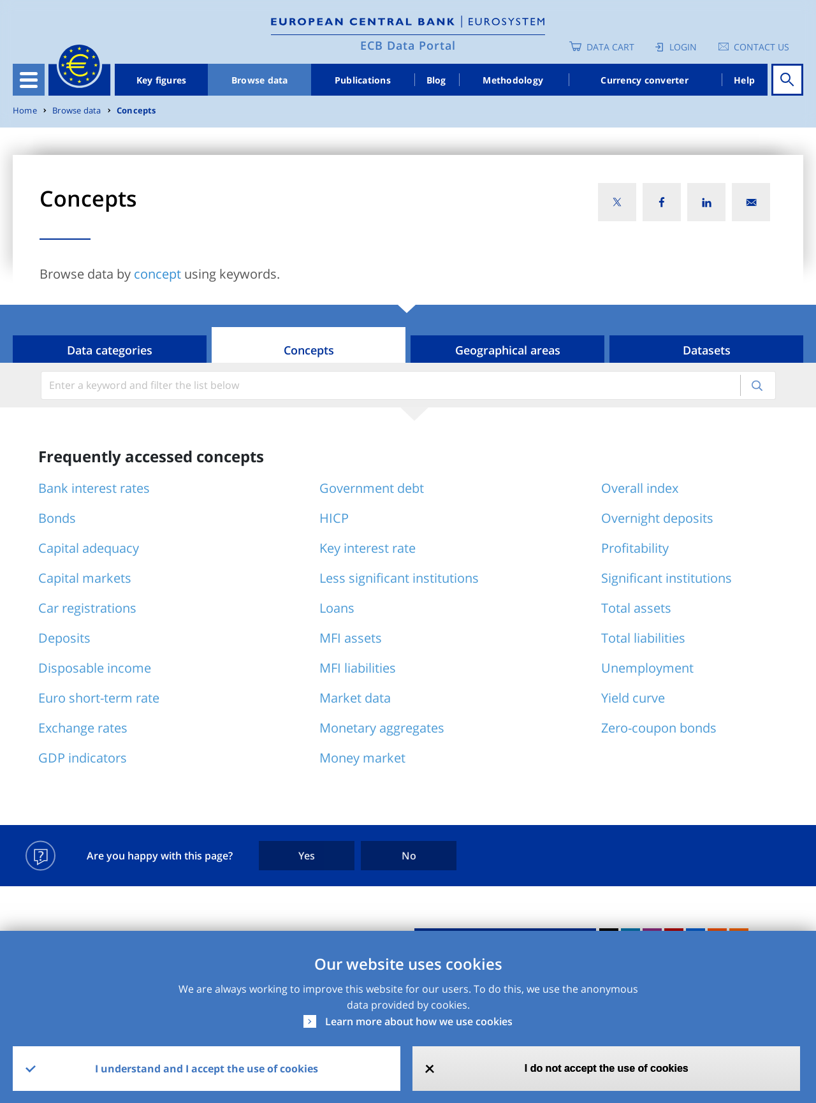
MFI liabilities (357, 667)
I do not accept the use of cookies (606, 1068)
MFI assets (350, 637)
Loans (336, 608)
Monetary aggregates (381, 727)
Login (683, 47)
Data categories (109, 350)
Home (25, 110)
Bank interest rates (94, 488)
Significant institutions (666, 578)
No (409, 856)
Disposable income (94, 667)
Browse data (259, 80)
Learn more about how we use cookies (419, 1021)
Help (744, 80)
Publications (363, 80)
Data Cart (610, 47)
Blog (436, 80)
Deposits (64, 637)
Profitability (635, 548)
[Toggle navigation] (29, 80)
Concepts (136, 110)
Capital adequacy (88, 548)
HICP (334, 518)
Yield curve (633, 697)
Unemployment (647, 667)
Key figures (161, 80)
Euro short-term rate (98, 697)
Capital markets (84, 578)
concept (157, 273)
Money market (362, 757)
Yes (306, 856)
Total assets (636, 608)
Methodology (513, 80)
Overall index (639, 488)
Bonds (57, 518)
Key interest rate (367, 548)
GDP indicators (82, 757)
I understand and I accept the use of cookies (206, 1069)
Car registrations (87, 608)
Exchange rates (82, 727)
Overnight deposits (657, 518)
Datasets (707, 350)
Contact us (761, 47)
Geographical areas (507, 350)
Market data (355, 697)
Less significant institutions (399, 578)
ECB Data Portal (408, 45)
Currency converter (644, 80)
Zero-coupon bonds (659, 727)
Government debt (371, 488)
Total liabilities (643, 637)
